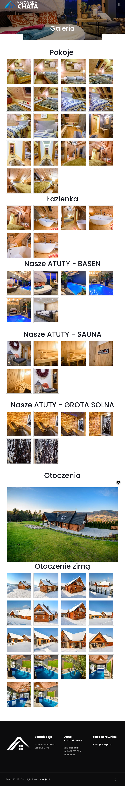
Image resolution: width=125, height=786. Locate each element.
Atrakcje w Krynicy (101, 744)
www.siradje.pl (42, 779)
